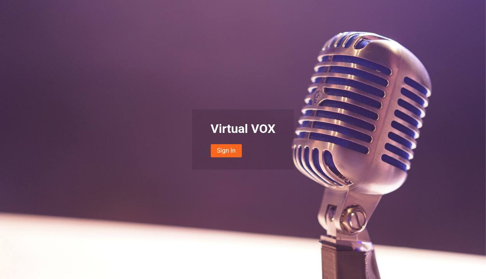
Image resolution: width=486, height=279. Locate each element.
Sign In (226, 150)
